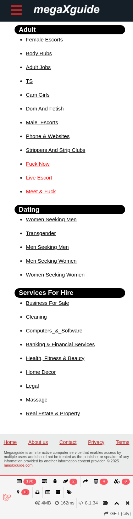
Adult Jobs (38, 67)
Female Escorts (44, 39)
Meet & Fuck (41, 191)
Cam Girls (38, 95)
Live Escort (39, 178)
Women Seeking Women (55, 275)
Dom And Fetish (45, 108)
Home (10, 442)
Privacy (96, 442)
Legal (32, 386)
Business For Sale (47, 303)
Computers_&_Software (54, 330)
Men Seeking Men (47, 247)
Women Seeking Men (51, 219)
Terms (122, 442)
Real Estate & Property (53, 413)
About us (38, 442)
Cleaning (36, 317)
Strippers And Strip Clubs (55, 150)
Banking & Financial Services (60, 344)
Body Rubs (39, 53)
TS (29, 81)
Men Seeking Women (51, 261)
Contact (68, 442)
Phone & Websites (48, 136)
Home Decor (41, 372)
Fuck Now (38, 164)
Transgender (41, 233)
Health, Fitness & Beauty (55, 358)
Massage (37, 400)
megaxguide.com (18, 465)
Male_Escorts (42, 122)
